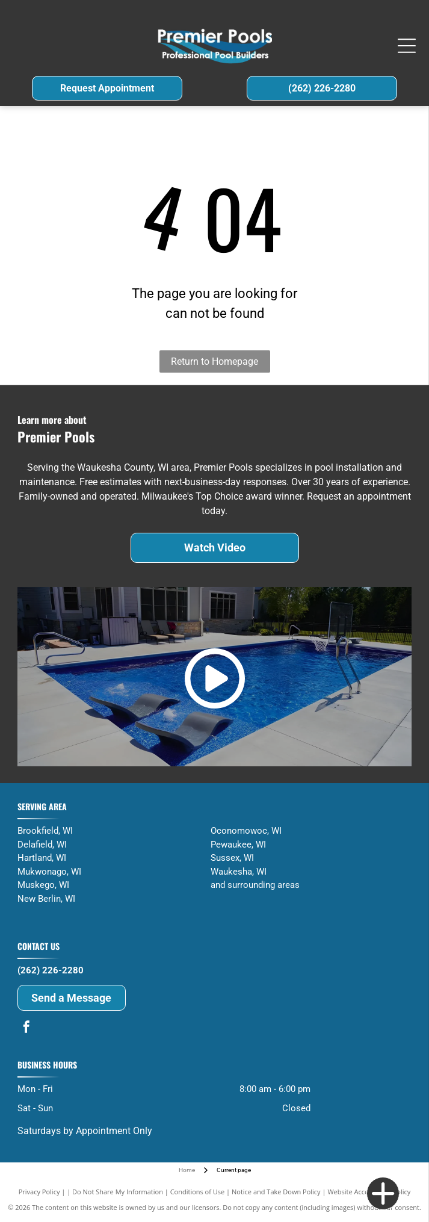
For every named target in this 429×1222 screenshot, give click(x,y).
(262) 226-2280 (50, 970)
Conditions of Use (197, 1191)
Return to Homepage (214, 361)
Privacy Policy (39, 1191)
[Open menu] (407, 46)
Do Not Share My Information (117, 1191)
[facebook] (26, 1028)
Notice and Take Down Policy (276, 1191)
